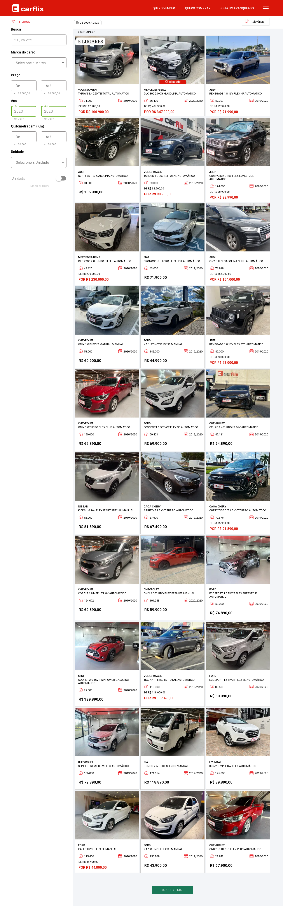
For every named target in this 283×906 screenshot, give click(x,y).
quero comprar (197, 8)
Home (80, 32)
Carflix (28, 8)
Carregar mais (172, 890)
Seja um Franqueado (237, 8)
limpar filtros (39, 186)
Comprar (90, 32)
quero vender (164, 8)
